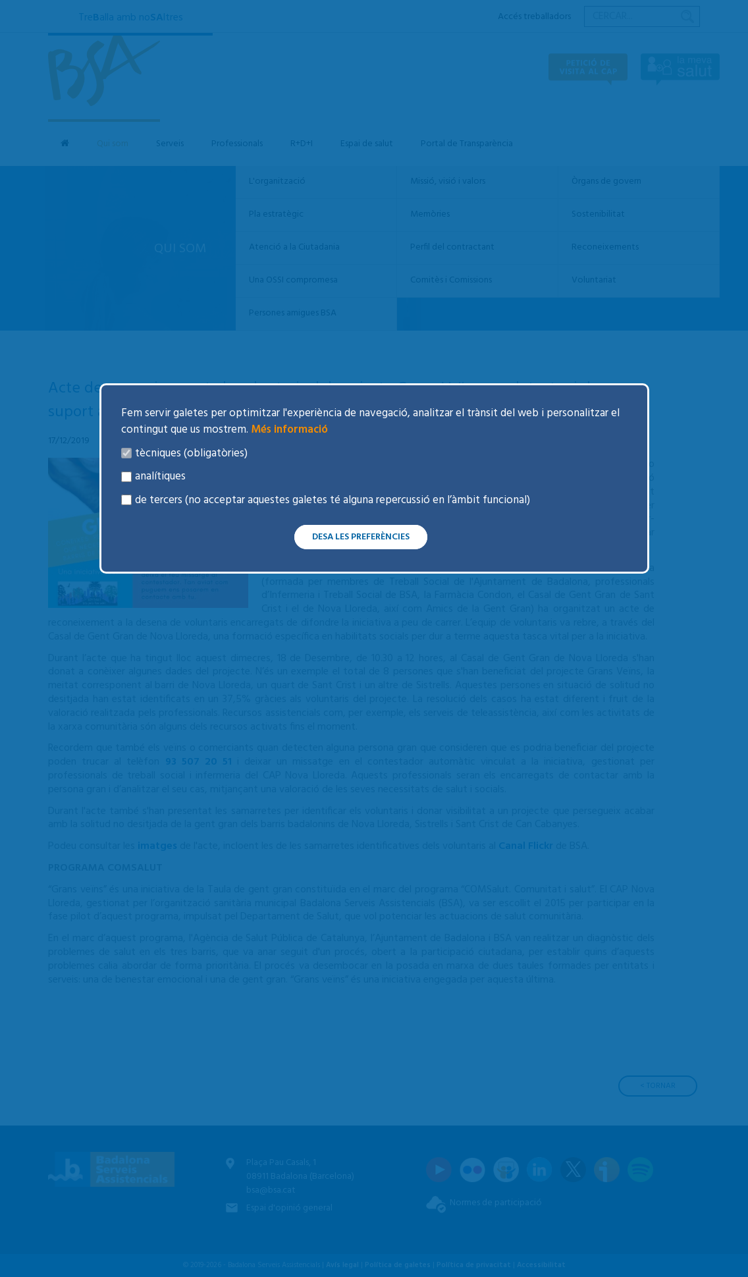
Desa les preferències (361, 537)
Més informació (288, 430)
